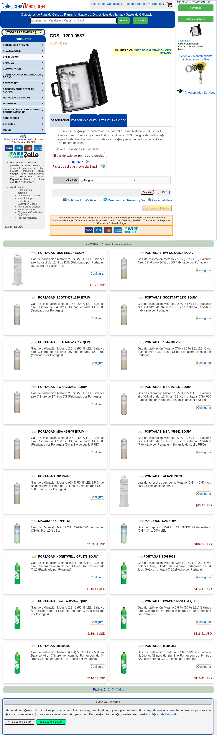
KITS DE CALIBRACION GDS (153, 50)
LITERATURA (112, 120)
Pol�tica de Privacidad (163, 714)
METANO (165, 53)
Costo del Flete (162, 200)
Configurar (97, 273)
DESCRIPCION (60, 120)
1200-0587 (76, 162)
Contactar (115, 3)
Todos (120, 689)
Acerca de (98, 3)
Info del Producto (137, 3)
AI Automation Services (200, 92)
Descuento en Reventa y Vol (126, 200)
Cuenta (158, 3)
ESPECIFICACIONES (84, 120)
